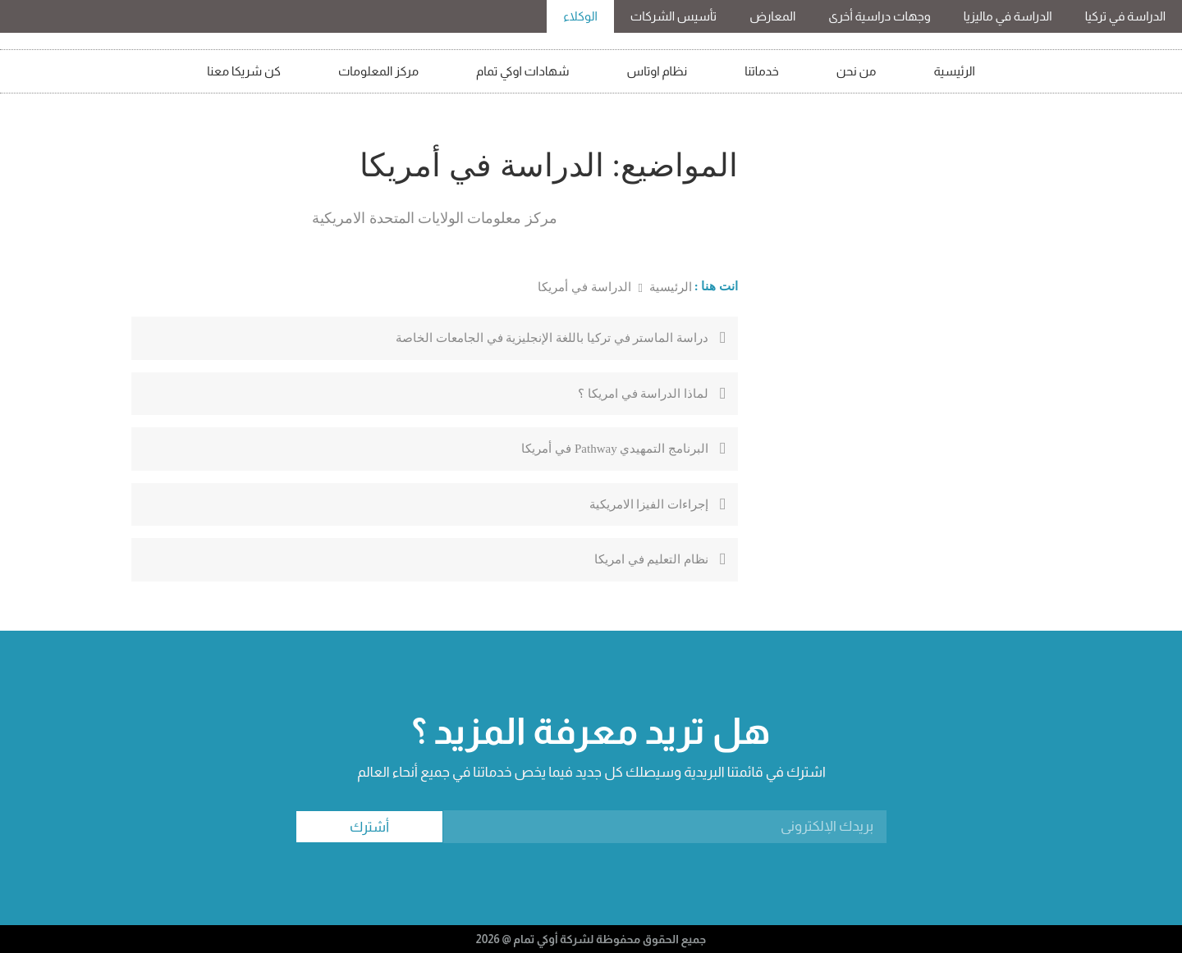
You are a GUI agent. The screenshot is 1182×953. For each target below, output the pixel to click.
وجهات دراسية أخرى (879, 16)
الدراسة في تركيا (1125, 16)
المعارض (772, 16)
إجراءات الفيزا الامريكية (649, 504)
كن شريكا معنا (244, 71)
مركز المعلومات (378, 71)
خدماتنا (761, 71)
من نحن (856, 71)
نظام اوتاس (657, 71)
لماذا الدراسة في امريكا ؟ (643, 393)
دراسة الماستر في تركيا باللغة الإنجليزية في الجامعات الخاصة (552, 337)
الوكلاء (580, 16)
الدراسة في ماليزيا (1008, 16)
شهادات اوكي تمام (523, 71)
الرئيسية (954, 71)
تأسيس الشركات (673, 16)
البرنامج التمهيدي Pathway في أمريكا (614, 448)
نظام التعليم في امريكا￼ (651, 559)
